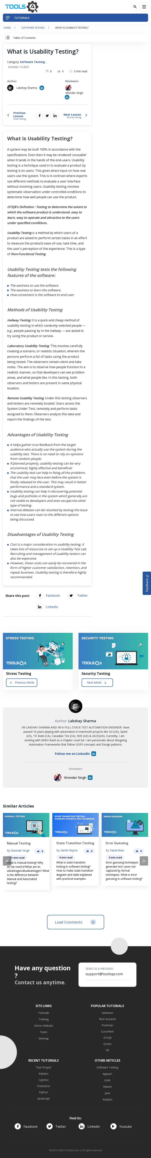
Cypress (44, 1080)
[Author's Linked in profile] (41, 87)
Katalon (43, 1073)
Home (7, 27)
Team (43, 1032)
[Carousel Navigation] (75, 861)
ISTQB (107, 1037)
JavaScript (44, 1098)
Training (43, 1019)
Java (107, 1093)
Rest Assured (107, 1019)
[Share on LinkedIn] (55, 115)
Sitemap (43, 1038)
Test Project (43, 1067)
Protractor (43, 1086)
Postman (107, 1025)
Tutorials (43, 1013)
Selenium (107, 1013)
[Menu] (144, 7)
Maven (107, 1086)
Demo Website (43, 1025)
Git (107, 1050)
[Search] (135, 7)
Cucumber (107, 1031)
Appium (107, 1074)
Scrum (107, 1044)
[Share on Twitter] (47, 115)
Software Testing (33, 27)
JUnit (107, 1080)
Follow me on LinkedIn (75, 753)
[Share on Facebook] (39, 115)
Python (43, 1092)
